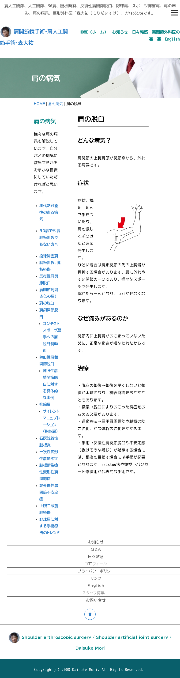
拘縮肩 (45, 402)
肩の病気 (55, 104)
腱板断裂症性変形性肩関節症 (48, 469)
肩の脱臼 (46, 301)
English (172, 39)
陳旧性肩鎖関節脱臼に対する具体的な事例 (50, 381)
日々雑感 (140, 32)
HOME (39, 104)
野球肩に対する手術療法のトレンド (49, 523)
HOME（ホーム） (94, 32)
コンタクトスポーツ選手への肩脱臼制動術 (52, 334)
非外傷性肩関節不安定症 (48, 490)
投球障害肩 (48, 254)
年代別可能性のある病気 (48, 210)
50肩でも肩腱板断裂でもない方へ (49, 235)
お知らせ (120, 32)
